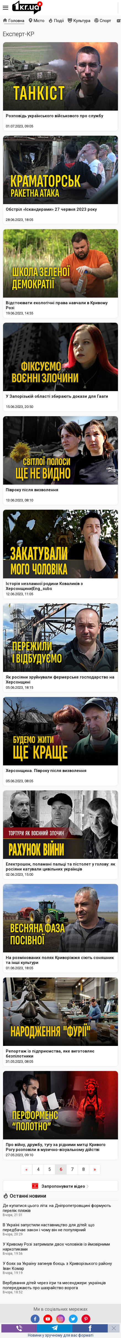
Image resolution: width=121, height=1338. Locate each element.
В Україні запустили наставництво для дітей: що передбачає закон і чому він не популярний (48, 1227)
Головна (16, 20)
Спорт (105, 20)
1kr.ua (27, 8)
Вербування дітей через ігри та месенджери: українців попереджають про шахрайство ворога (54, 1285)
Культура (81, 20)
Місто (39, 20)
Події (59, 20)
